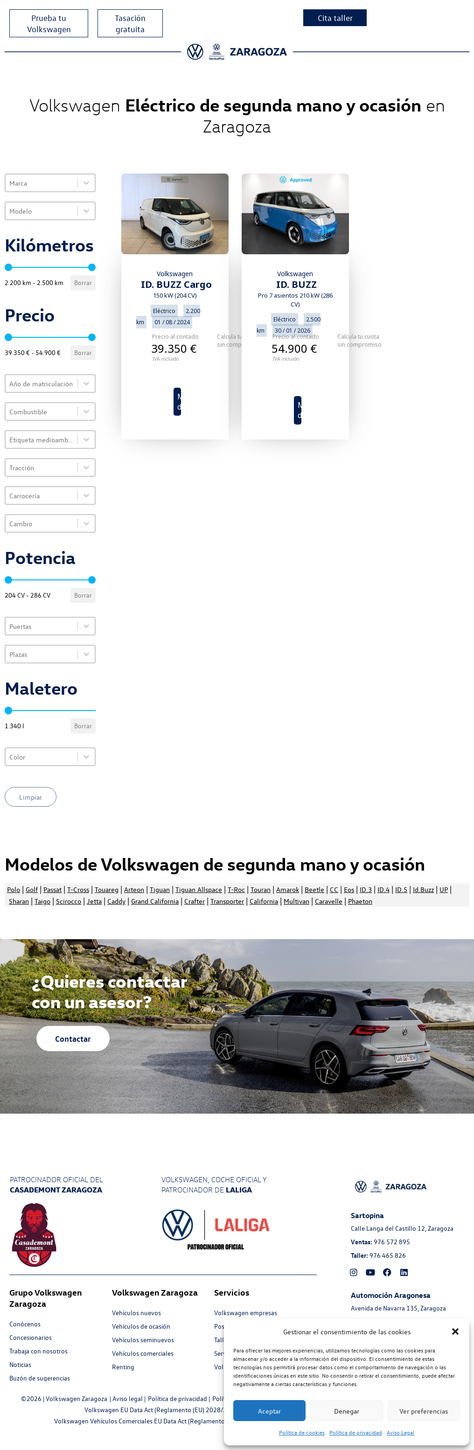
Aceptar (269, 1411)
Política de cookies (302, 1432)
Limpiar (30, 797)
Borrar (83, 282)
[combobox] (41, 182)
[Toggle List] (86, 182)
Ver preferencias (423, 1411)
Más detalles (179, 401)
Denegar (346, 1411)
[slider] (8, 267)
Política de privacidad (355, 1432)
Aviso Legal (400, 1432)
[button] (455, 1331)
